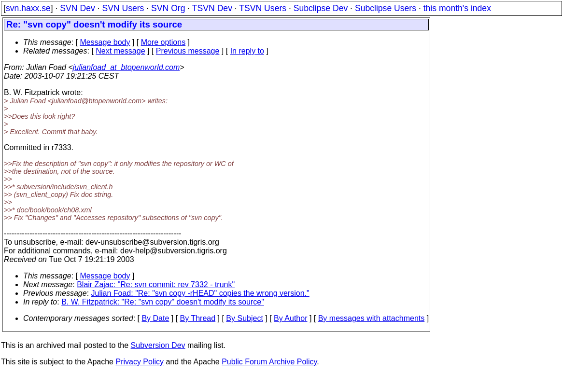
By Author (290, 318)
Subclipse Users (385, 8)
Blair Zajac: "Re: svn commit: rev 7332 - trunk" (156, 284)
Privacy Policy (139, 362)
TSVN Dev (212, 8)
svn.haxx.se (28, 8)
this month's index (457, 8)
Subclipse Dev (321, 8)
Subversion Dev (158, 345)
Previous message (188, 51)
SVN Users (123, 8)
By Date (155, 318)
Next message (120, 51)
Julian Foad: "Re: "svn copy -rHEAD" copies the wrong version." (200, 293)
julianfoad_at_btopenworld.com (126, 67)
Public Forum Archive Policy (269, 362)
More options (163, 42)
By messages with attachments (371, 318)
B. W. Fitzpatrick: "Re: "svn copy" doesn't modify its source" (162, 302)
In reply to (247, 51)
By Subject (244, 318)
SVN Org (168, 8)
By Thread (198, 318)
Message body (105, 42)
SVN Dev (77, 8)
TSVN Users (262, 8)
